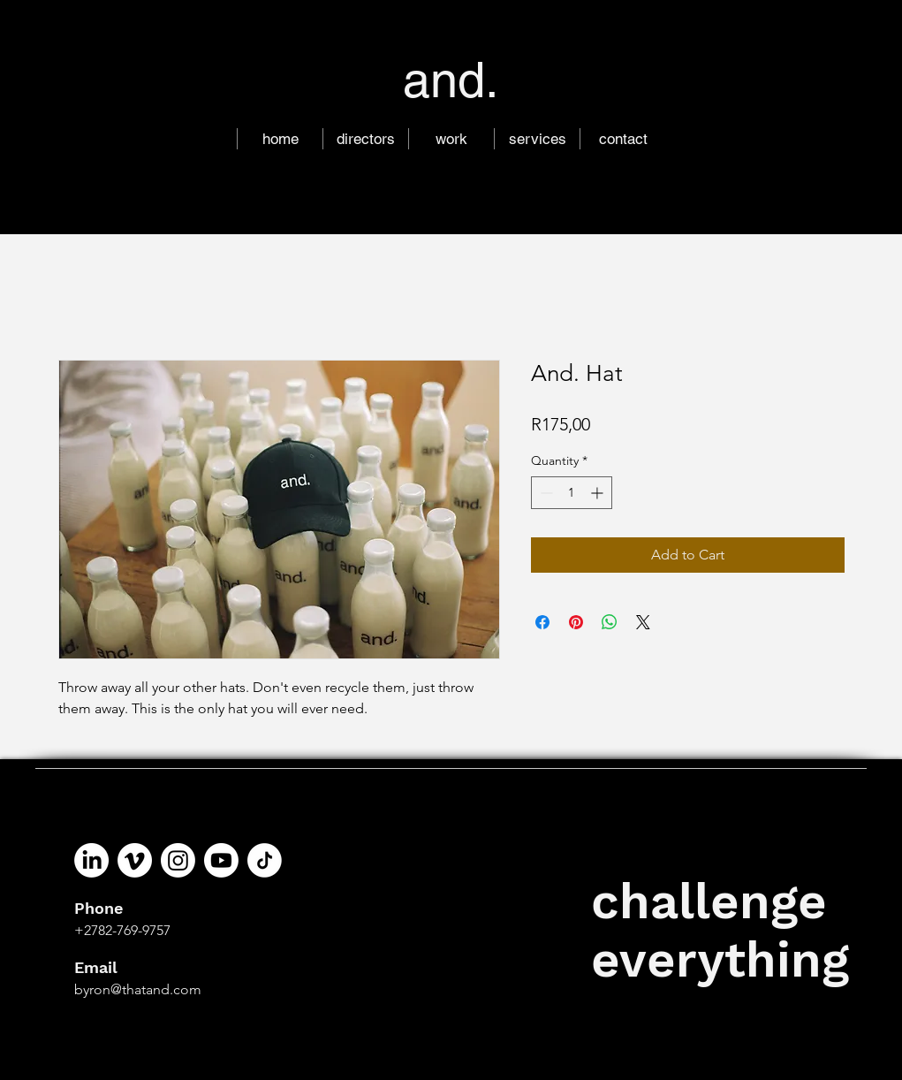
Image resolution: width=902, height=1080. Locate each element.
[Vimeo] (134, 860)
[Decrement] (545, 492)
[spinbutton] (571, 492)
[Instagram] (178, 860)
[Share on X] (643, 622)
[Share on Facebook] (542, 622)
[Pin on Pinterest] (576, 622)
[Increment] (598, 492)
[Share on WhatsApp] (609, 622)
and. (451, 80)
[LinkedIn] (91, 860)
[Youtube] (221, 860)
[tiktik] (264, 860)
